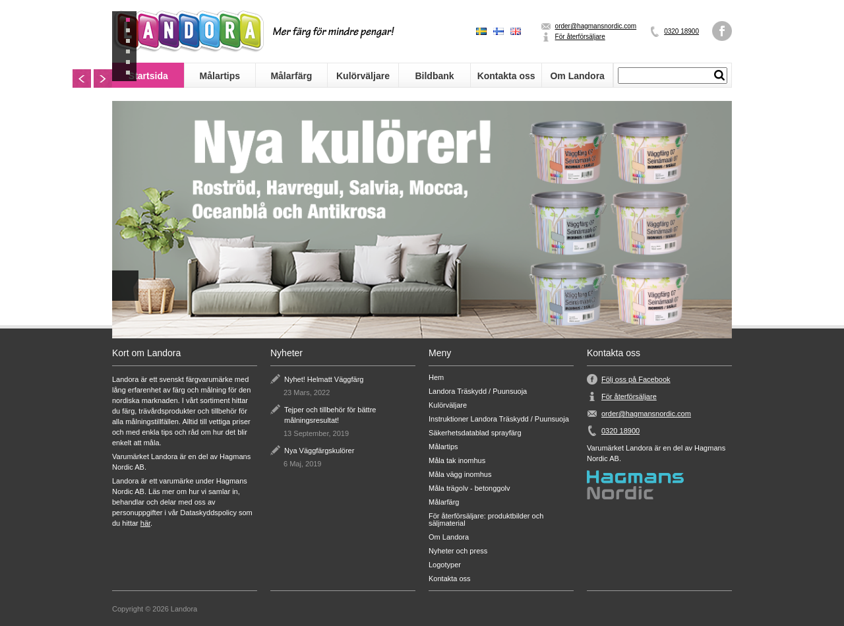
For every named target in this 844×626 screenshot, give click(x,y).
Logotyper (445, 565)
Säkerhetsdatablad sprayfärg (475, 433)
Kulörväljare (363, 76)
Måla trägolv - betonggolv (469, 488)
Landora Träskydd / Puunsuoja (478, 391)
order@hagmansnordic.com (596, 26)
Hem (436, 377)
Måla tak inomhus (457, 460)
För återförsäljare (580, 36)
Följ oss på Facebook (636, 379)
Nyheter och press (458, 551)
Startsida (148, 76)
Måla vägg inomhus (460, 474)
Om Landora (577, 76)
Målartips (220, 76)
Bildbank (434, 76)
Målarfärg (291, 76)
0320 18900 (681, 31)
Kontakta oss (506, 76)
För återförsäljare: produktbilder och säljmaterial (486, 520)
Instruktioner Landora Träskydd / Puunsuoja (499, 419)
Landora (188, 31)
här (145, 523)
